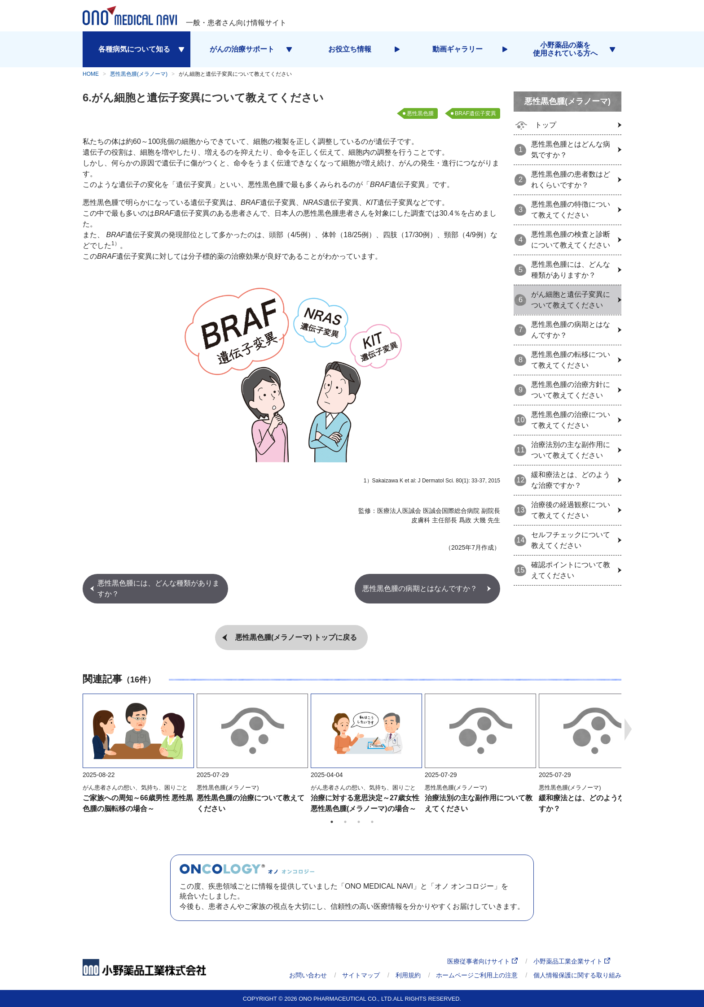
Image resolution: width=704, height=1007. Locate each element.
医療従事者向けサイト (482, 961)
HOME (91, 74)
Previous (75, 729)
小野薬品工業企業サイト (571, 961)
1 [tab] (331, 821)
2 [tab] (345, 821)
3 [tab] (358, 821)
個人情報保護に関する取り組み (577, 975)
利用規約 (408, 975)
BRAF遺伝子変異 (475, 113)
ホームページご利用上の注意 (477, 975)
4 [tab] (372, 821)
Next (628, 729)
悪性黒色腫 (420, 113)
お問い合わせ (308, 975)
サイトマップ (361, 975)
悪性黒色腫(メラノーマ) (138, 74)
